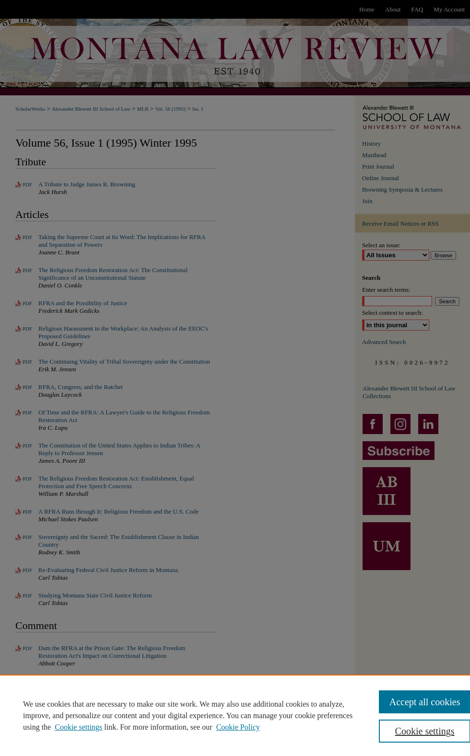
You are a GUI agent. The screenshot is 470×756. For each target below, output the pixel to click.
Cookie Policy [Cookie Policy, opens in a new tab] (238, 727)
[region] (235, 715)
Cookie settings (78, 727)
